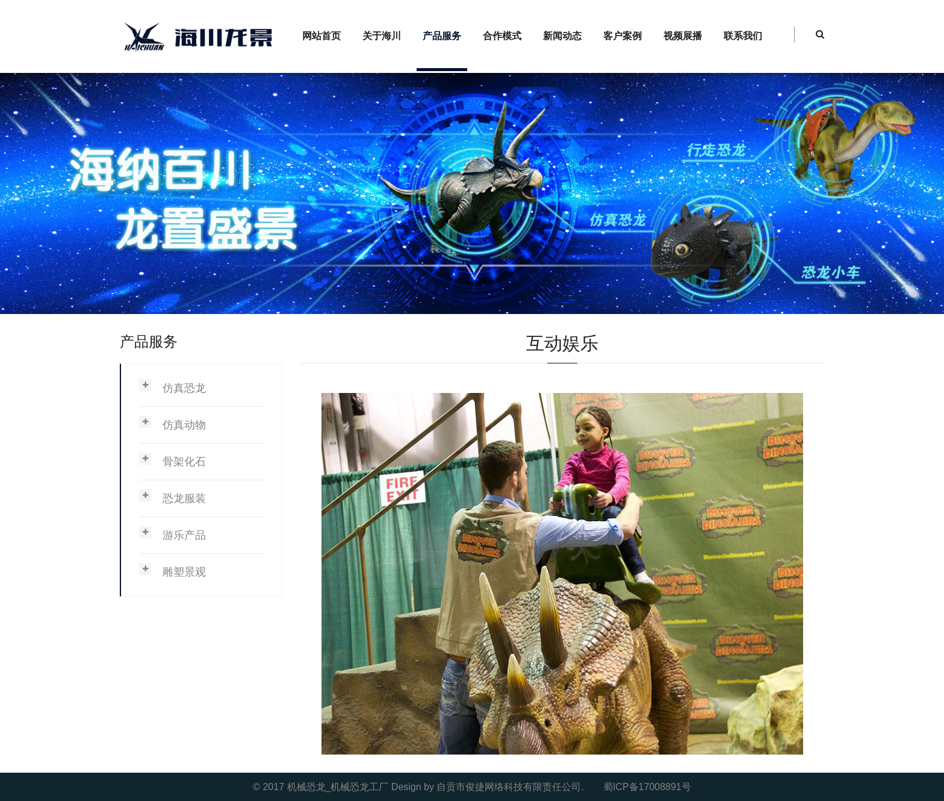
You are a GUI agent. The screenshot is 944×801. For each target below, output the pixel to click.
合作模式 (502, 36)
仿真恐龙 (184, 388)
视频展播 (682, 36)
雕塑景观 (184, 572)
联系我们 (743, 36)
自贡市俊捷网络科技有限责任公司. (509, 787)
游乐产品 (184, 535)
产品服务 (442, 36)
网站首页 (321, 36)
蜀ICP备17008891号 (647, 787)
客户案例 (622, 36)
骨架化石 (184, 462)
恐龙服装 (184, 498)
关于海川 (381, 36)
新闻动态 (562, 36)
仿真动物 (184, 425)
